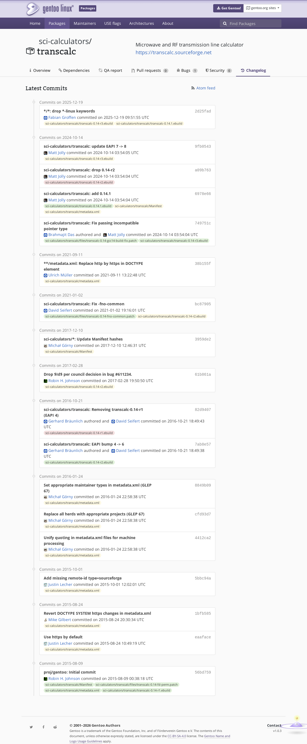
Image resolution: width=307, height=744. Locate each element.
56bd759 (203, 665)
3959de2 (203, 336)
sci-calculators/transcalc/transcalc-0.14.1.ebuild (149, 123)
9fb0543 (203, 145)
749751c (203, 220)
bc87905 (203, 301)
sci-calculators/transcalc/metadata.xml (72, 210)
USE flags (112, 23)
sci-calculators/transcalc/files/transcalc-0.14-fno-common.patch (90, 313)
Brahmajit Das (61, 232)
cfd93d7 (203, 509)
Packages (57, 23)
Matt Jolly (56, 151)
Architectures (141, 23)
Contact (274, 718)
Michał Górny (60, 342)
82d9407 (203, 405)
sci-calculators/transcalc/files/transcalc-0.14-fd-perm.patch (137, 677)
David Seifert (60, 307)
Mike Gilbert (59, 613)
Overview (40, 70)
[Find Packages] (255, 23)
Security (219, 70)
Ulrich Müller (60, 272)
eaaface (203, 630)
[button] (228, 8)
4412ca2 (203, 532)
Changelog (253, 70)
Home (35, 23)
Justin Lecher (60, 578)
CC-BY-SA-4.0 (177, 729)
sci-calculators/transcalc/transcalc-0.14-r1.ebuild (79, 429)
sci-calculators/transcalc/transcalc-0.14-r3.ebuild (79, 123)
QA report (110, 70)
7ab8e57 (203, 440)
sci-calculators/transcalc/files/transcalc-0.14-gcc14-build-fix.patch (91, 238)
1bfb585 (203, 607)
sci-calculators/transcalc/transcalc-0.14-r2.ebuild (79, 181)
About (167, 23)
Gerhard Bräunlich (65, 417)
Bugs (187, 70)
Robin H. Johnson (64, 376)
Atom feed (202, 87)
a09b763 (203, 168)
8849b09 (203, 480)
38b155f (203, 261)
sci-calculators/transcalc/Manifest (138, 204)
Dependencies (74, 70)
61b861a (203, 371)
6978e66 (203, 191)
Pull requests (149, 70)
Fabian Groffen (62, 116)
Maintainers (85, 23)
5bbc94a (203, 573)
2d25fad (203, 111)
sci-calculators (64, 41)
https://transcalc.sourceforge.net (174, 52)
